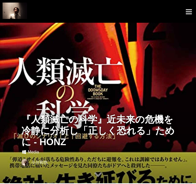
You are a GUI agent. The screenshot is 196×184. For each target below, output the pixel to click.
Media (30, 152)
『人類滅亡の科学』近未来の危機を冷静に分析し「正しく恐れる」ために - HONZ (98, 130)
